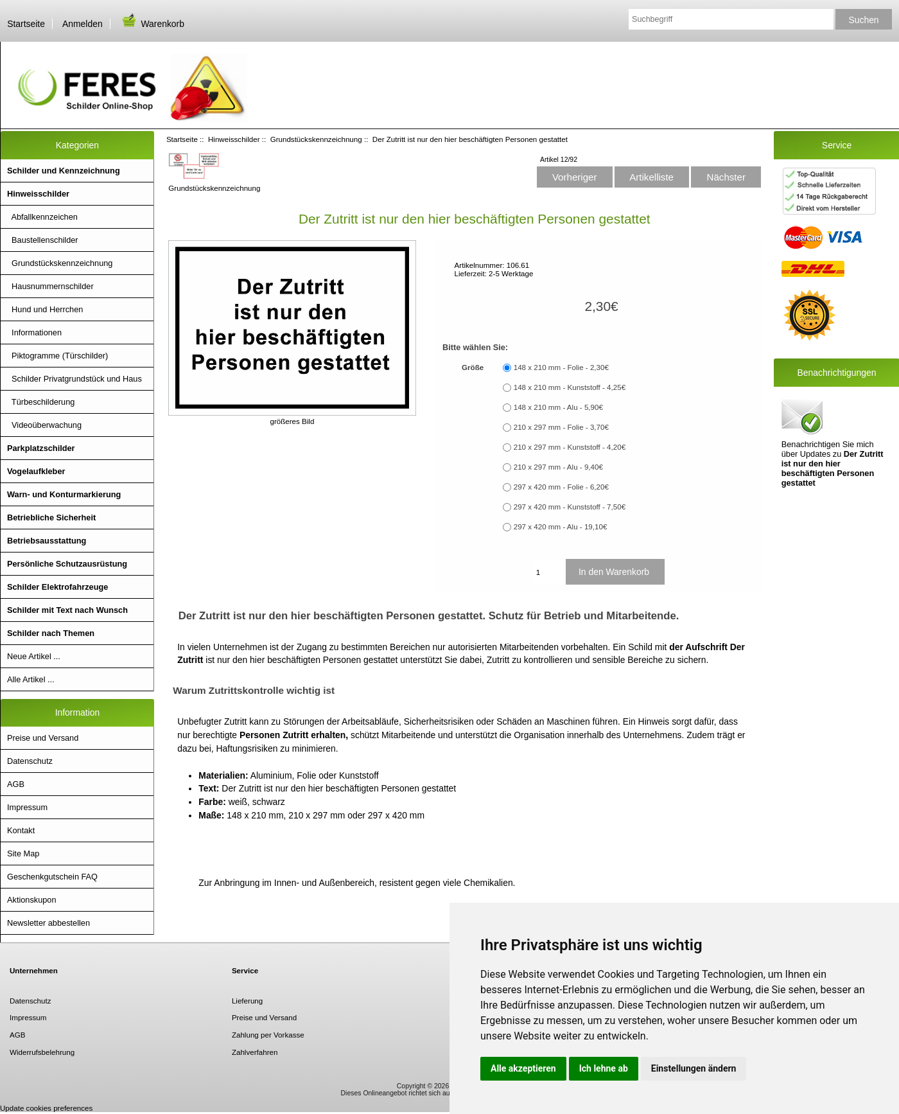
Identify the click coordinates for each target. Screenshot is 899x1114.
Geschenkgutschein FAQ (52, 876)
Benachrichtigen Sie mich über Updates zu (832, 442)
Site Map (23, 853)
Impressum (27, 807)
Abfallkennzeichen (42, 217)
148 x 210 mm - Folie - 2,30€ (561, 368)
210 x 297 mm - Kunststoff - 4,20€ (569, 447)
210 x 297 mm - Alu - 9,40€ (558, 467)
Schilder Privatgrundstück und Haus (74, 379)
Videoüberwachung (44, 425)
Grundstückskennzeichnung (316, 139)
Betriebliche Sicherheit (51, 517)
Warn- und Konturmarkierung (64, 494)
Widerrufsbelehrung (42, 1052)
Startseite (26, 24)
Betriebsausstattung (46, 540)
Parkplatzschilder (41, 448)
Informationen (34, 332)
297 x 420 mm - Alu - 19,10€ (560, 527)
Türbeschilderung (40, 402)
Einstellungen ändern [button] (694, 1068)
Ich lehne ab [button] (603, 1068)
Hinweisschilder (234, 139)
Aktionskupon (32, 900)
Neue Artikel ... (33, 656)
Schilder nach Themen (50, 633)
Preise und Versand (42, 738)
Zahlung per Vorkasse (268, 1034)
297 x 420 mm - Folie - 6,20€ (561, 487)
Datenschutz (30, 761)
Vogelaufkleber (36, 471)
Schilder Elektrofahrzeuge (57, 587)
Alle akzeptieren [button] (523, 1068)
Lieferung (247, 1000)
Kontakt (21, 830)
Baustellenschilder (42, 240)
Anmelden (82, 24)
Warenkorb (152, 24)
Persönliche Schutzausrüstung (67, 564)
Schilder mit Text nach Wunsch (67, 610)
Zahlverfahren (255, 1052)
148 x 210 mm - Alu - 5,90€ (558, 407)
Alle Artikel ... (31, 679)
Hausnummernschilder (50, 286)
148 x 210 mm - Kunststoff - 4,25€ (569, 388)
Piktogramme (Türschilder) (57, 355)
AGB (15, 784)
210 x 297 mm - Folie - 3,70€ (561, 427)
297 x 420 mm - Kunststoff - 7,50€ (569, 507)
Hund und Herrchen (45, 309)
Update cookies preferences (46, 1108)
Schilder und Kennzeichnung (63, 170)
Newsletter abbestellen (48, 923)
